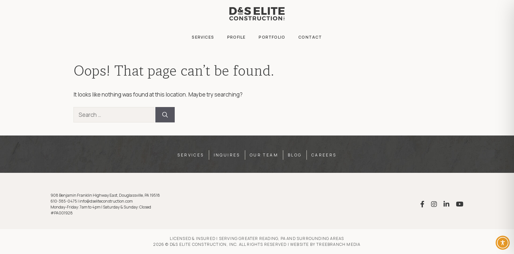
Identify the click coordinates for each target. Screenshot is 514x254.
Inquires (227, 155)
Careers (324, 155)
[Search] (165, 115)
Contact (310, 37)
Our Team (264, 155)
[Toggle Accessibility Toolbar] (502, 242)
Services (203, 37)
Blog (295, 155)
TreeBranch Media (338, 244)
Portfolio (272, 37)
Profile (236, 37)
